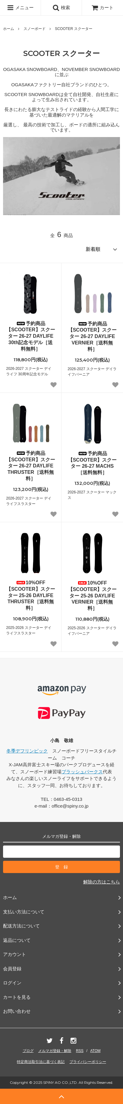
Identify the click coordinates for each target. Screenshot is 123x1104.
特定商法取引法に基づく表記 (41, 1062)
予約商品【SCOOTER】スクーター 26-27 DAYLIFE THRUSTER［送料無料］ (30, 466)
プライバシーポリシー (87, 1062)
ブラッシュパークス (82, 771)
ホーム (8, 29)
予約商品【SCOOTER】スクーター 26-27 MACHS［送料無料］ (92, 463)
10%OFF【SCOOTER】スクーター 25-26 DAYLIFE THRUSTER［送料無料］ (30, 595)
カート (102, 7)
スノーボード (35, 29)
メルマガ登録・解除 (54, 1051)
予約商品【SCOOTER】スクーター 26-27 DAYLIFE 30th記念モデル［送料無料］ (30, 336)
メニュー (20, 7)
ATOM (95, 1051)
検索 (61, 7)
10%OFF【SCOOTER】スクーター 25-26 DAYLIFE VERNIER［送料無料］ (92, 595)
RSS (80, 1051)
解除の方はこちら (101, 881)
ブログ (28, 1051)
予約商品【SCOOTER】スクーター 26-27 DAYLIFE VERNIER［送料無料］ (92, 336)
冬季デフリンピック (27, 750)
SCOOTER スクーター (73, 29)
